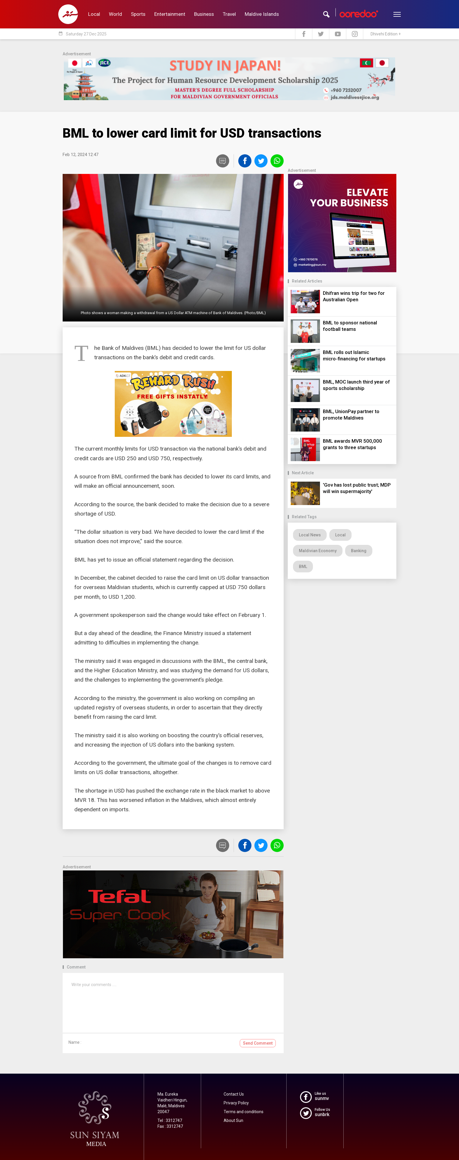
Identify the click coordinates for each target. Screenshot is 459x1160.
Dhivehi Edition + (386, 34)
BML (303, 566)
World (115, 14)
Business (204, 14)
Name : (74, 1042)
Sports (138, 14)
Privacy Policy (236, 1103)
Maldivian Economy (318, 550)
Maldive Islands (262, 14)
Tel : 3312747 (169, 1120)
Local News (310, 535)
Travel (229, 14)
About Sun (233, 1120)
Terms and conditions (243, 1111)
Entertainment (169, 14)
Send (258, 1043)
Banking (358, 550)
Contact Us (234, 1094)
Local (94, 14)
